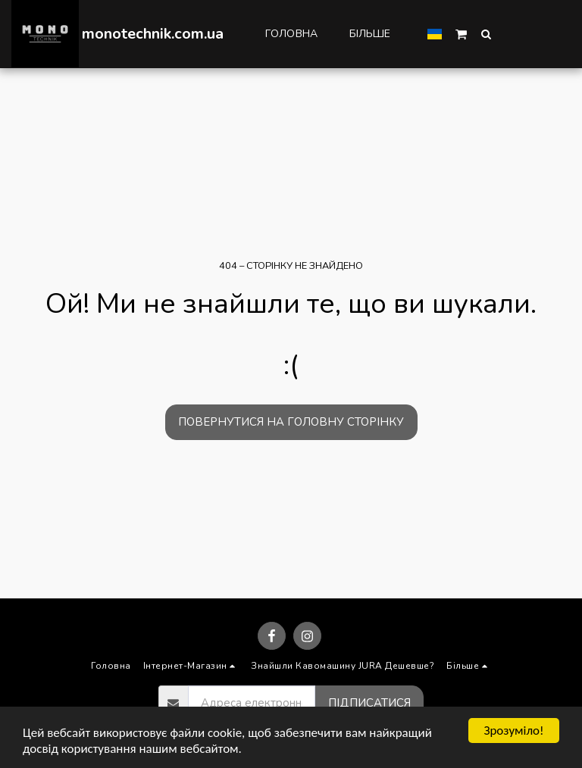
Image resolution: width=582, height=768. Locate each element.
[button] (461, 33)
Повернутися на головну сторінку (291, 421)
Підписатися (369, 702)
